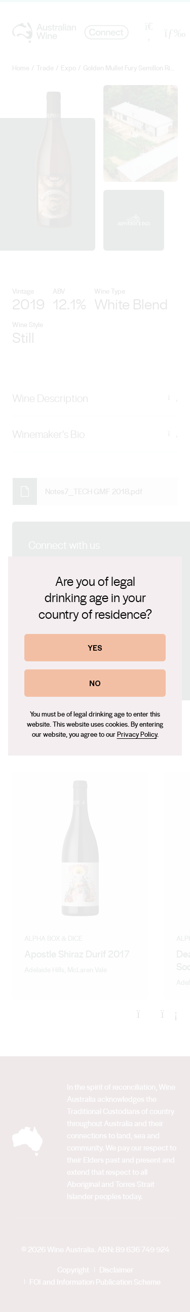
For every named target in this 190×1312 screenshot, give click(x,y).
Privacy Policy (137, 734)
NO (95, 683)
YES (95, 647)
